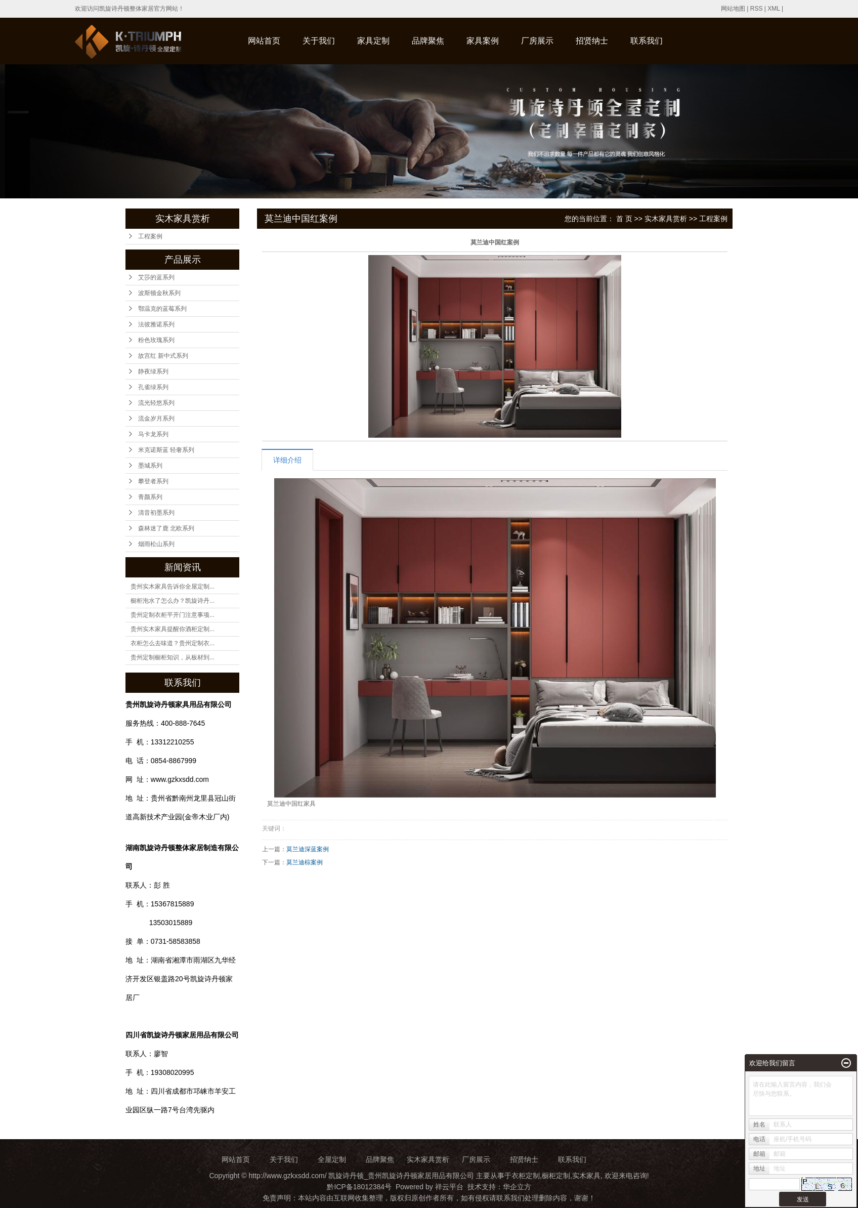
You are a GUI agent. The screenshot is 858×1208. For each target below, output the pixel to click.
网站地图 (733, 8)
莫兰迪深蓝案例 (307, 849)
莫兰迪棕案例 (304, 862)
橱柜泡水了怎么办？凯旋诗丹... (172, 600)
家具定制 (373, 40)
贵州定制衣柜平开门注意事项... (172, 614)
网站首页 (264, 40)
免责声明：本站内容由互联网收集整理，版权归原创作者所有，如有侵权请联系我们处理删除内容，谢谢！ (429, 1198)
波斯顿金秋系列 (159, 293)
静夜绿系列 (153, 371)
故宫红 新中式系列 (163, 355)
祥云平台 (449, 1187)
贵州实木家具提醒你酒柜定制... (172, 629)
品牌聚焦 (428, 40)
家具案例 (482, 40)
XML (773, 8)
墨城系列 (150, 465)
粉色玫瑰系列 (156, 340)
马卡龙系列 (153, 434)
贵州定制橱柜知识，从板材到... (172, 657)
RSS (756, 8)
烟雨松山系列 (156, 544)
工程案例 (150, 236)
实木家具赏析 (666, 219)
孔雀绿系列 (153, 387)
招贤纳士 (592, 40)
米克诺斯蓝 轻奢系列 (166, 449)
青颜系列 (150, 497)
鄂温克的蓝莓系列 (162, 308)
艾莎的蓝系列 (156, 277)
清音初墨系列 (156, 512)
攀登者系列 (153, 481)
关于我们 (319, 40)
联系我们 (646, 40)
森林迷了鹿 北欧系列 (166, 528)
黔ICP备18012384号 (359, 1187)
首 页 (624, 219)
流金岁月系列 (156, 418)
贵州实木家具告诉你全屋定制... (172, 586)
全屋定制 (332, 1159)
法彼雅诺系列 (156, 324)
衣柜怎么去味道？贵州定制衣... (172, 643)
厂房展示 (537, 40)
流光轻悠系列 (156, 402)
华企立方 (517, 1187)
